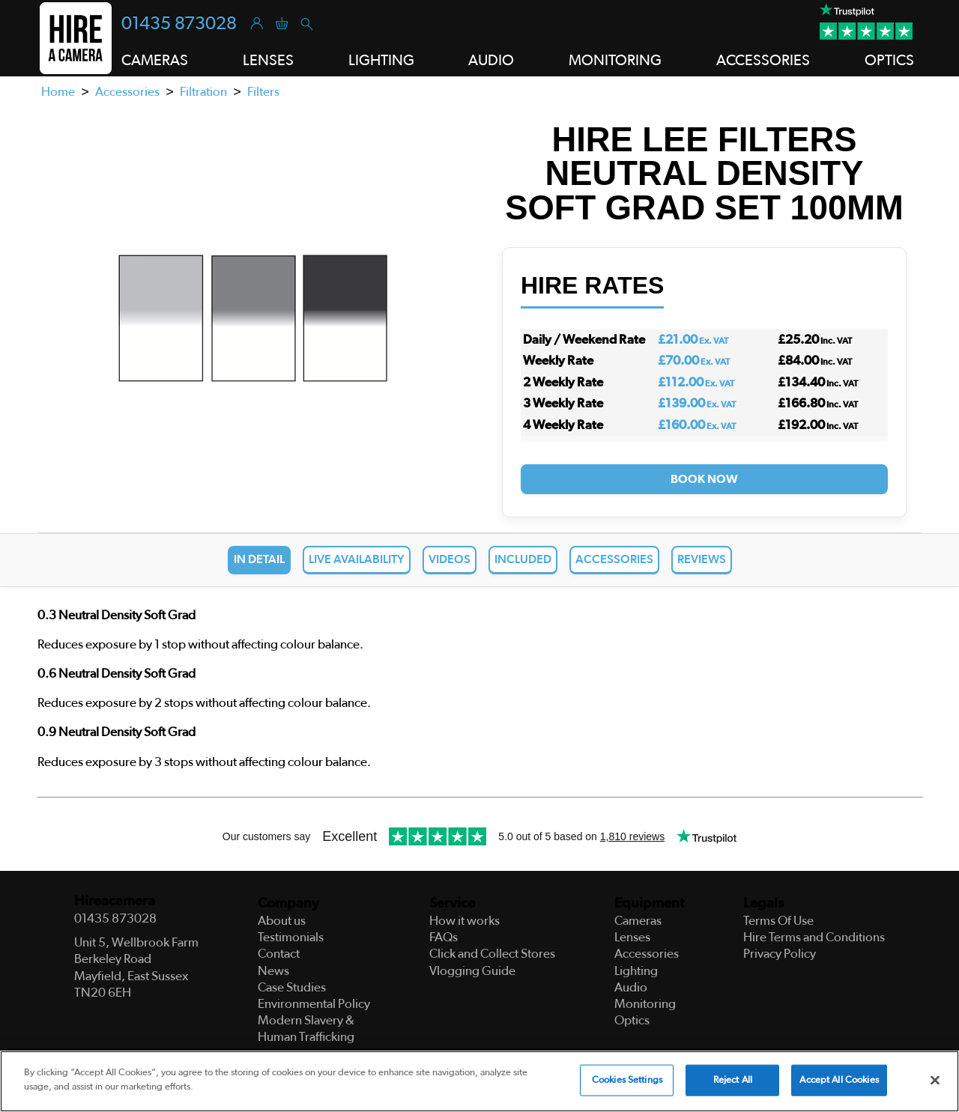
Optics (889, 60)
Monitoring (615, 60)
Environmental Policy (314, 1003)
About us (282, 920)
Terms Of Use (778, 920)
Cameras (154, 60)
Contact (279, 953)
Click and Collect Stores (492, 953)
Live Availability (357, 559)
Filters (263, 91)
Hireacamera (114, 901)
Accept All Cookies (838, 1080)
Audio (491, 60)
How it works (464, 920)
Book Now (704, 479)
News (273, 970)
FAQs (443, 937)
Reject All (732, 1080)
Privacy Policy (779, 953)
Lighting (381, 60)
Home (58, 91)
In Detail (259, 559)
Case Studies (292, 987)
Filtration (203, 91)
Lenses (268, 60)
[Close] (935, 1079)
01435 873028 (179, 24)
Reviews (701, 559)
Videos (450, 559)
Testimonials (291, 937)
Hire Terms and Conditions (814, 937)
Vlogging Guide (472, 970)
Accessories (763, 60)
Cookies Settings (627, 1080)
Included (522, 559)
